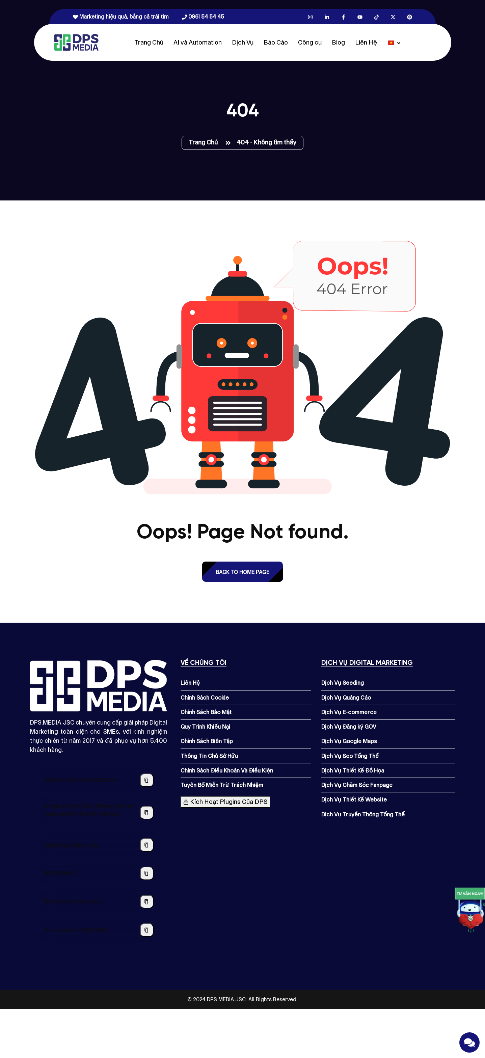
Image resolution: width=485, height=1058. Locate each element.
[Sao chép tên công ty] (147, 780)
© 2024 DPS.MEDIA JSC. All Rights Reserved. (242, 999)
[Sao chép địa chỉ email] (147, 845)
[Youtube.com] (359, 16)
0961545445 (59, 873)
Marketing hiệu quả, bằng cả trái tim (120, 16)
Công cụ (310, 42)
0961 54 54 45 (203, 16)
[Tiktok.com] (376, 16)
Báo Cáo (276, 42)
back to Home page (242, 572)
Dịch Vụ (242, 42)
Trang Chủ (148, 42)
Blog (338, 42)
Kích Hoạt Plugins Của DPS (225, 802)
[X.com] (393, 16)
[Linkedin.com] (326, 16)
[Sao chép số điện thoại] (147, 873)
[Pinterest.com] (409, 16)
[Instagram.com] (310, 16)
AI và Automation (197, 42)
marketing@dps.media (71, 845)
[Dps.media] (76, 42)
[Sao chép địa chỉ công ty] (147, 812)
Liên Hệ (366, 42)
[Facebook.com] (343, 16)
